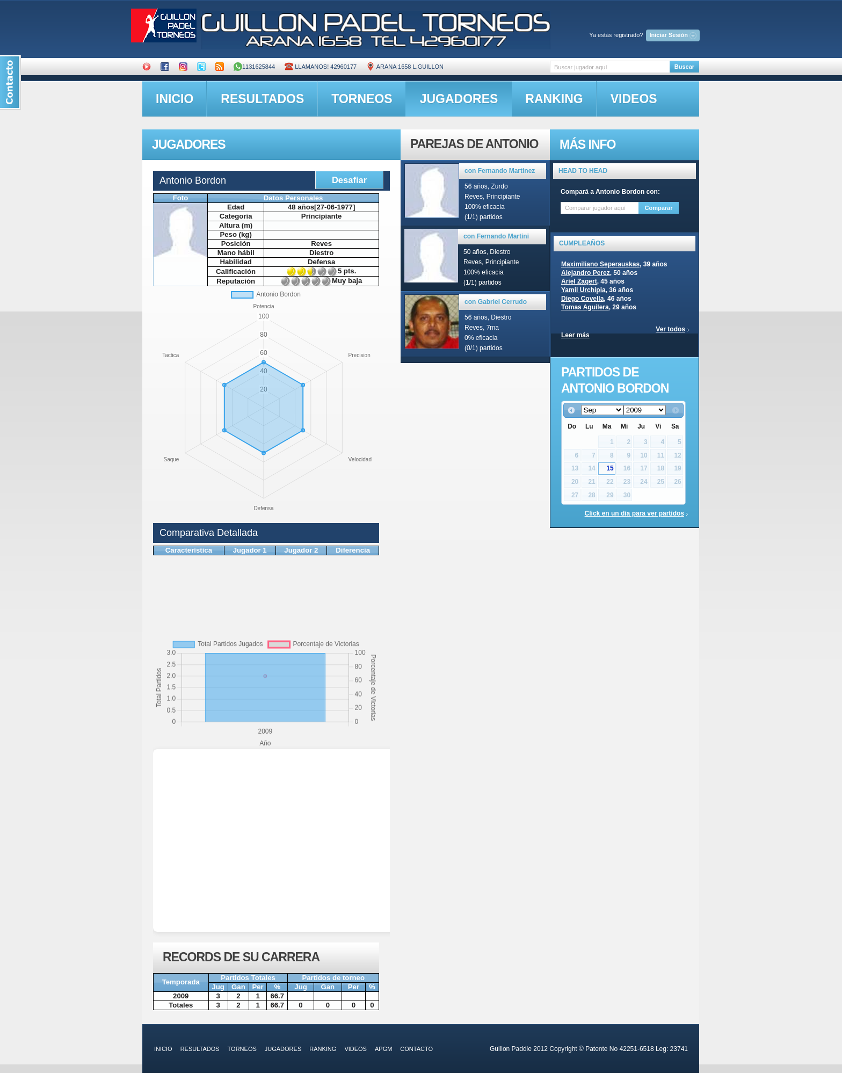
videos (634, 99)
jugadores (459, 99)
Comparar (659, 208)
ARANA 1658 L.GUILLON (405, 66)
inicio (174, 99)
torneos (361, 99)
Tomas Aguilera (585, 307)
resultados (262, 99)
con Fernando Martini (496, 236)
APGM (383, 1049)
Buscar (684, 66)
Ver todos (670, 329)
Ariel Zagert (579, 281)
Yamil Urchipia (583, 290)
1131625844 (254, 66)
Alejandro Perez (585, 273)
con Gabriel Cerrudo (495, 302)
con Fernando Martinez (499, 171)
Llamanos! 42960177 (321, 66)
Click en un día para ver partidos (634, 513)
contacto (416, 1049)
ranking (554, 99)
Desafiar (349, 180)
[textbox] (610, 67)
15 (609, 468)
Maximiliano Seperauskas (600, 264)
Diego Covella (582, 298)
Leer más (575, 335)
